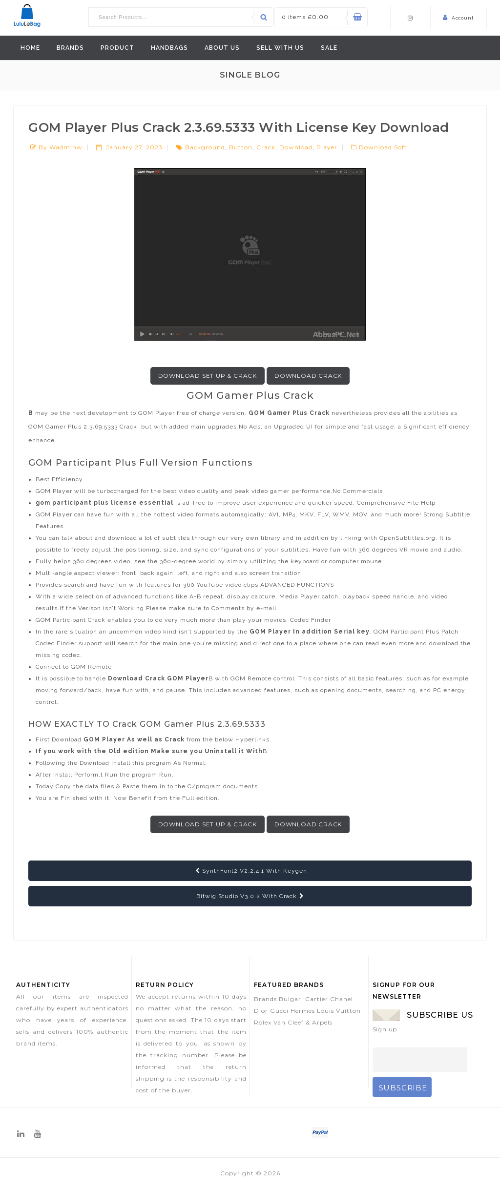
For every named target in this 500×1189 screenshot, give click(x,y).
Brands (70, 47)
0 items (305, 16)
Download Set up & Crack (207, 375)
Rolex (262, 1022)
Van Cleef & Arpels (303, 1022)
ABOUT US (222, 47)
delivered (158, 1043)
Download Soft (383, 147)
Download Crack (308, 375)
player (326, 147)
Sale (329, 47)
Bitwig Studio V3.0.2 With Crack (250, 896)
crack (265, 147)
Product (117, 47)
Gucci (279, 1010)
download (295, 147)
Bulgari (291, 999)
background (205, 147)
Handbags (169, 47)
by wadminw (61, 147)
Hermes (303, 1010)
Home (30, 47)
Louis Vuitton (339, 1010)
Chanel (341, 999)
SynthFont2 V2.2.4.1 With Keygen (251, 870)
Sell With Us (280, 47)
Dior (261, 1010)
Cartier (316, 999)
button (240, 147)
